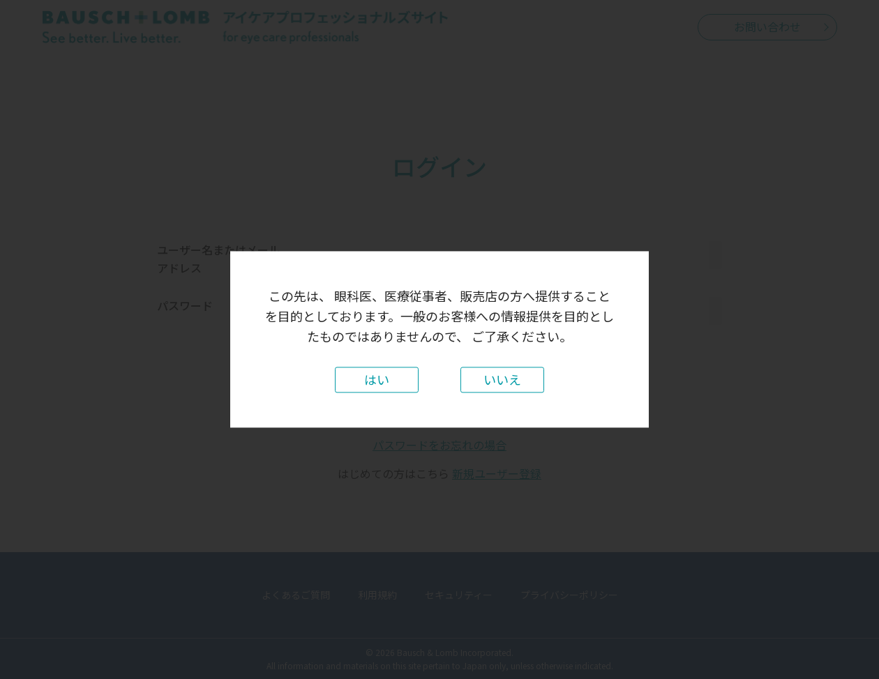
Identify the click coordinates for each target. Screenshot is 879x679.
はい (376, 380)
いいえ (502, 380)
